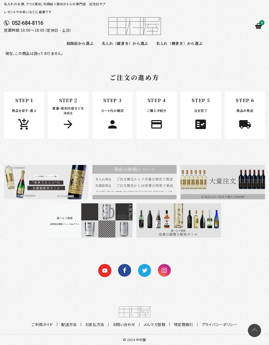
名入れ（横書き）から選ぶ (179, 43)
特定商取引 (182, 324)
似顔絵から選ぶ (80, 43)
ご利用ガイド (44, 324)
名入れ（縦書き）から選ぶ (125, 43)
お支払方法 (95, 324)
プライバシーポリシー (217, 324)
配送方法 (70, 324)
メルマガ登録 (154, 324)
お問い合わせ (124, 324)
